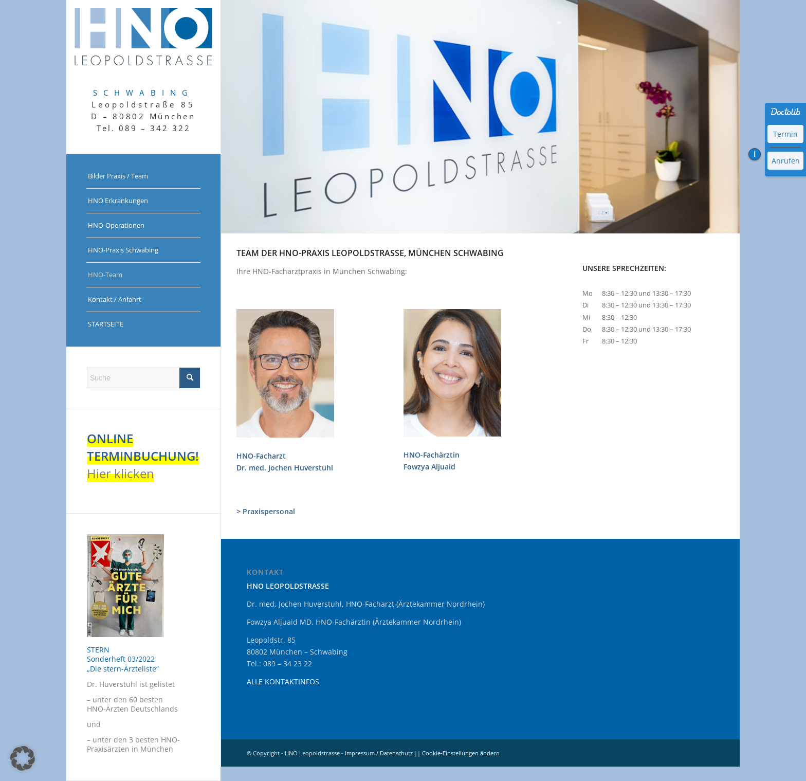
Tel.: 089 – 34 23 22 (279, 663)
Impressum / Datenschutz (379, 753)
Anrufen (786, 161)
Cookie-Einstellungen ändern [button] (461, 753)
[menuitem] (143, 176)
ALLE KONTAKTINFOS (283, 681)
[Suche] (143, 378)
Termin (785, 134)
